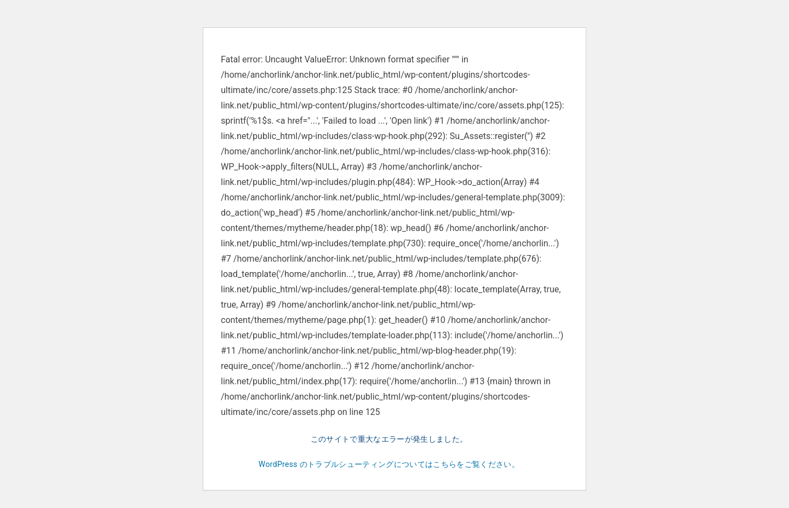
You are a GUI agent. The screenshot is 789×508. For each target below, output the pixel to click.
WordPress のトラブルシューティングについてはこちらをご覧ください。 (389, 464)
